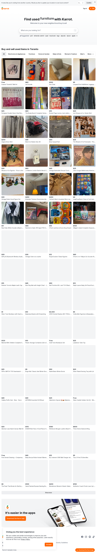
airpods (63, 36)
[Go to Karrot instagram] (86, 537)
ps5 (31, 36)
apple (73, 36)
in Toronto (32, 49)
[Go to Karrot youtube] (90, 537)
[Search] (75, 30)
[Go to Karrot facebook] (82, 537)
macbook (52, 36)
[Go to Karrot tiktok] (93, 537)
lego (58, 36)
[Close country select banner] (95, 2)
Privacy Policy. (25, 539)
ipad (46, 36)
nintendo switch (39, 36)
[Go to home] (5, 8)
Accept (49, 544)
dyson (69, 36)
